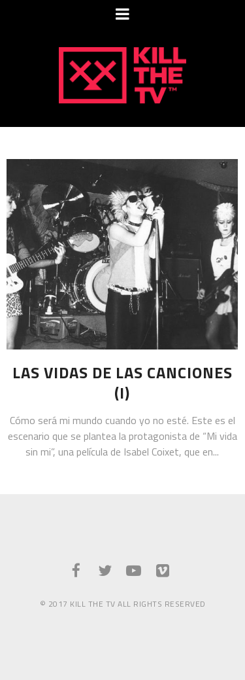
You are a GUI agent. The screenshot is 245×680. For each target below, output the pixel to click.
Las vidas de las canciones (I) (122, 383)
